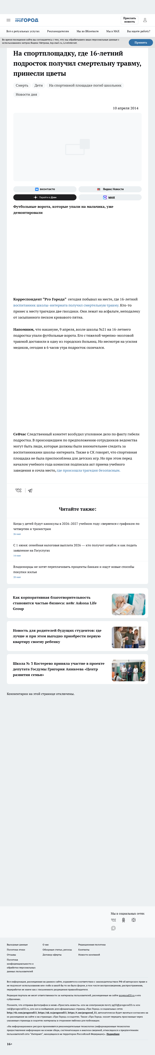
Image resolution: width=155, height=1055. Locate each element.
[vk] (18, 490)
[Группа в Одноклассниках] (123, 920)
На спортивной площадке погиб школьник (85, 85)
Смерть (22, 85)
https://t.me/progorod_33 (82, 1012)
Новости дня (26, 94)
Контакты (83, 949)
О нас (46, 944)
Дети (39, 85)
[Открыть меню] (8, 20)
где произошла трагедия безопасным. (88, 470)
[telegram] (31, 490)
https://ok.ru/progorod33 (52, 1012)
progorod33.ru (127, 995)
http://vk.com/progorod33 (22, 1012)
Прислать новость (129, 20)
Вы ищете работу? (138, 31)
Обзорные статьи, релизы (57, 949)
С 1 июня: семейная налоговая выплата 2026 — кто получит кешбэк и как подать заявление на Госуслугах (77, 550)
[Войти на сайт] (145, 20)
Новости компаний (89, 954)
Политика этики (16, 949)
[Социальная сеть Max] (110, 197)
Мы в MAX (112, 31)
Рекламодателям (58, 31)
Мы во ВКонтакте (88, 31)
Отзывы (11, 954)
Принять (141, 42)
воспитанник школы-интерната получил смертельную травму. (66, 305)
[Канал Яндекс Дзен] (44, 197)
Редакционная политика (92, 944)
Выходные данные (17, 944)
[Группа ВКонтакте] (44, 189)
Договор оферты (52, 954)
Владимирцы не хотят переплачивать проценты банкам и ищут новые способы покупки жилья (77, 572)
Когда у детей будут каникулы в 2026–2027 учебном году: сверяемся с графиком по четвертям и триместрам (77, 529)
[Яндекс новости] (110, 189)
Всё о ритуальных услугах (23, 31)
